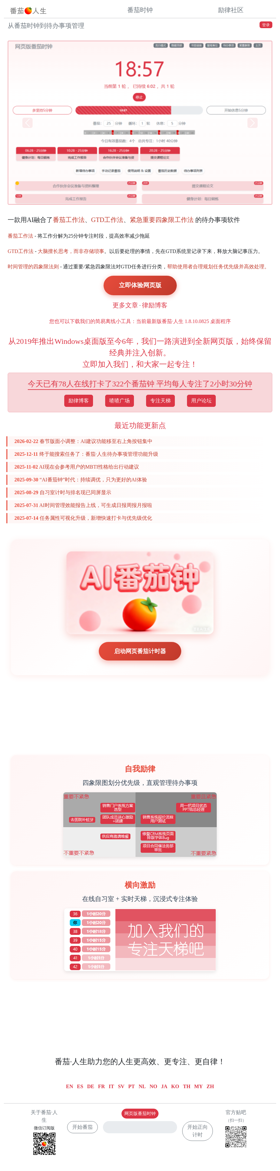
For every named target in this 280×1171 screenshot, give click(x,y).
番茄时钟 (140, 9)
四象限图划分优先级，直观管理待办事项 (140, 782)
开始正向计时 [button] (197, 1130)
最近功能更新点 (140, 425)
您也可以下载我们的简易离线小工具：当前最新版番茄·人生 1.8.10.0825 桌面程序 (140, 321)
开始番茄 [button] (82, 1127)
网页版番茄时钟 (140, 1113)
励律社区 (231, 9)
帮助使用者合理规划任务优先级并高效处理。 (218, 266)
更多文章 (125, 305)
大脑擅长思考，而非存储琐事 (71, 251)
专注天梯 (160, 400)
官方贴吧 (236, 1130)
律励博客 (154, 305)
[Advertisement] (140, 708)
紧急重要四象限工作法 (162, 219)
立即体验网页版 (140, 285)
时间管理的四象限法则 (33, 266)
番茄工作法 (69, 219)
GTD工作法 (107, 219)
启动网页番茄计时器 (140, 651)
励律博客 (78, 400)
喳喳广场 (119, 400)
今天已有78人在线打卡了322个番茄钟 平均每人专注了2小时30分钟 (140, 384)
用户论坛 (201, 400)
